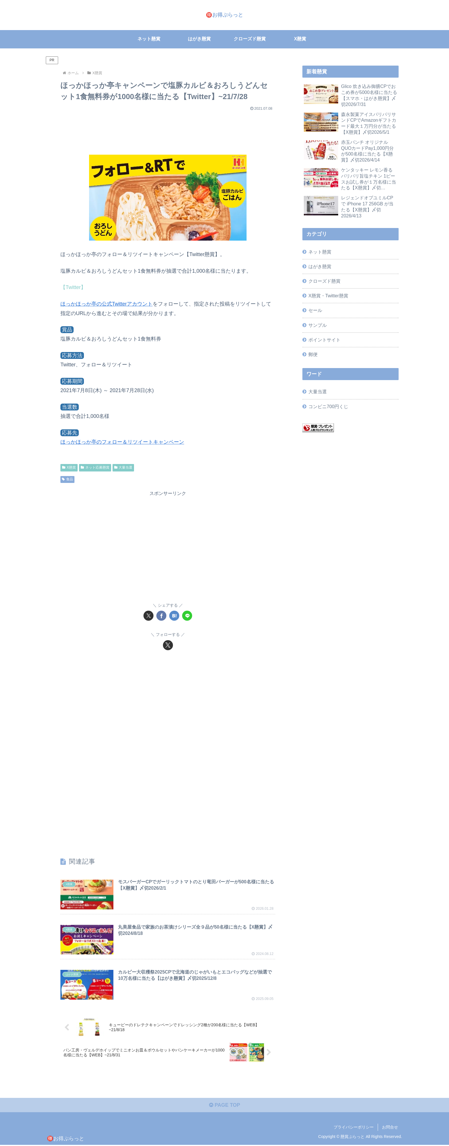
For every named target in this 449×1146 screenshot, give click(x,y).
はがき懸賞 (319, 266)
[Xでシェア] (148, 616)
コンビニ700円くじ (328, 406)
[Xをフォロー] (168, 645)
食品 (67, 479)
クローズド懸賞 (324, 281)
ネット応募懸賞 (95, 467)
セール (315, 310)
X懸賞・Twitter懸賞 (328, 295)
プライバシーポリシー (354, 1128)
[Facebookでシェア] (161, 616)
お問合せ (390, 1128)
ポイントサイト (324, 339)
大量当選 (123, 467)
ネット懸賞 (319, 251)
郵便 (313, 354)
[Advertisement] (167, 130)
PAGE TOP (224, 1106)
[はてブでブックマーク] (174, 616)
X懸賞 (69, 467)
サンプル (317, 324)
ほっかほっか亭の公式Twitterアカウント (106, 304)
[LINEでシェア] (187, 616)
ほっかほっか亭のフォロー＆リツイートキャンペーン (122, 442)
